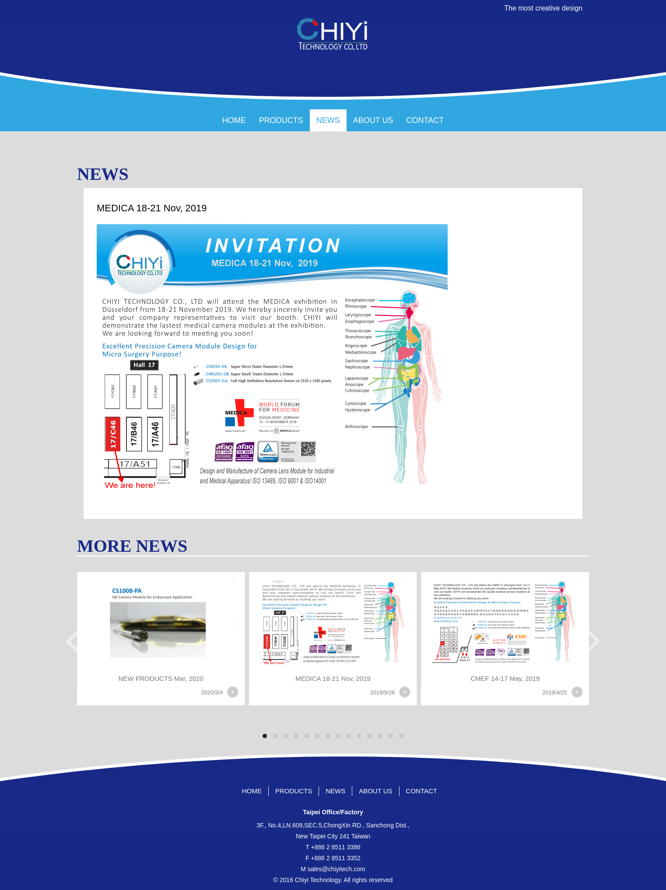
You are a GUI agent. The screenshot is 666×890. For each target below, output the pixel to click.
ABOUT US (373, 120)
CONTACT (425, 120)
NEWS (328, 120)
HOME (234, 120)
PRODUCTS (281, 120)
